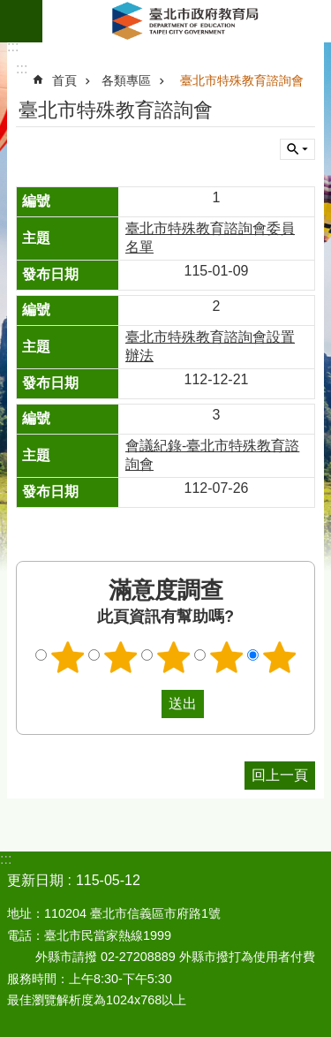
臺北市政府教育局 (186, 21)
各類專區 (126, 80)
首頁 (64, 80)
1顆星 (67, 657)
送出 (145, 704)
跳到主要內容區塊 (9, 9)
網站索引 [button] (21, 21)
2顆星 (120, 657)
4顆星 (226, 657)
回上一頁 (280, 775)
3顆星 (173, 657)
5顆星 (279, 657)
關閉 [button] (297, 149)
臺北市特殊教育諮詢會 (242, 80)
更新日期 (35, 880)
